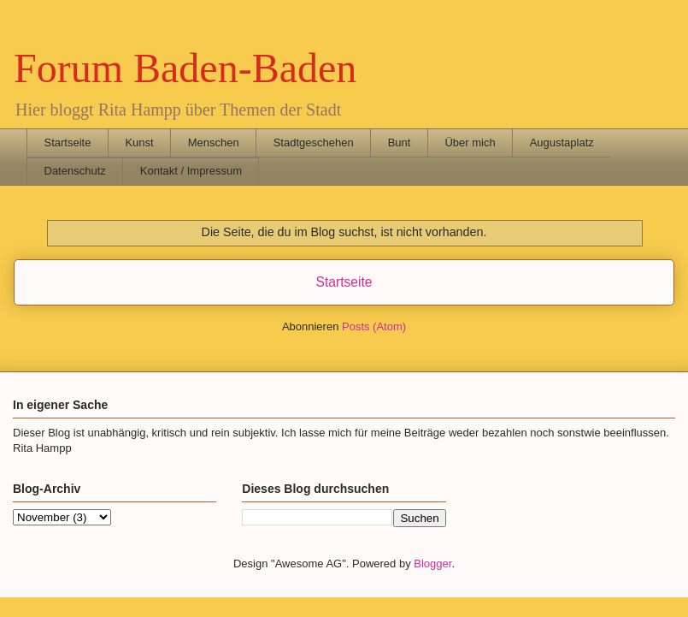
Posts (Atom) (374, 326)
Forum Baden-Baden (185, 68)
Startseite (67, 142)
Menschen (213, 142)
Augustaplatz (562, 142)
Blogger (432, 563)
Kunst (139, 142)
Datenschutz (75, 170)
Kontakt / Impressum (191, 170)
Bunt (399, 142)
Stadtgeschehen (313, 142)
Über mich (469, 142)
